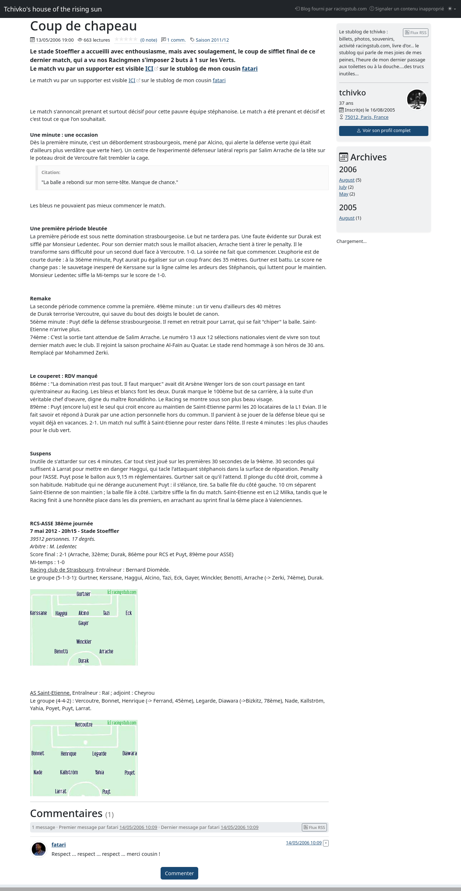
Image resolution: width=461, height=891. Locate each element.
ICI (149, 68)
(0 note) (135, 40)
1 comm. (176, 40)
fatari (250, 68)
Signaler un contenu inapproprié (407, 9)
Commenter (179, 873)
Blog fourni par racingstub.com (331, 9)
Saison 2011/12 (212, 40)
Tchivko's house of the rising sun (53, 9)
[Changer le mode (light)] (452, 9)
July (343, 187)
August (347, 180)
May (343, 194)
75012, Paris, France (366, 117)
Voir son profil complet (383, 130)
